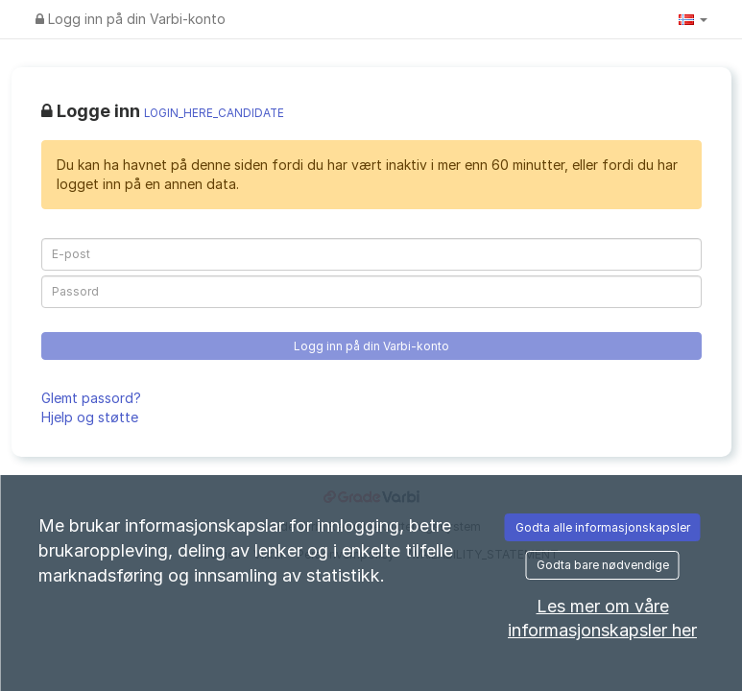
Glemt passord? (91, 398)
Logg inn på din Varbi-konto (131, 19)
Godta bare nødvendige (603, 565)
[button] (693, 19)
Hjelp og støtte (89, 417)
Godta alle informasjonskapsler (602, 527)
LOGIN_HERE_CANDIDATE (214, 113)
